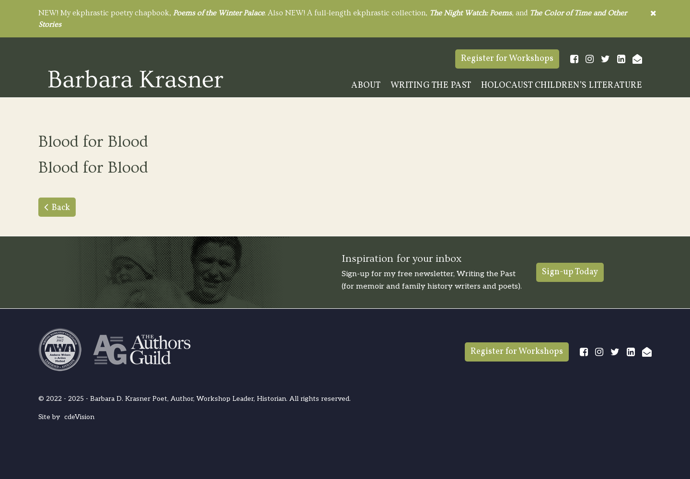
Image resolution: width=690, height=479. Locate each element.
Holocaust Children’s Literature (562, 86)
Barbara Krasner (135, 79)
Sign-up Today (570, 272)
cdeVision (79, 417)
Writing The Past (431, 86)
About (366, 86)
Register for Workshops (507, 59)
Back (61, 208)
